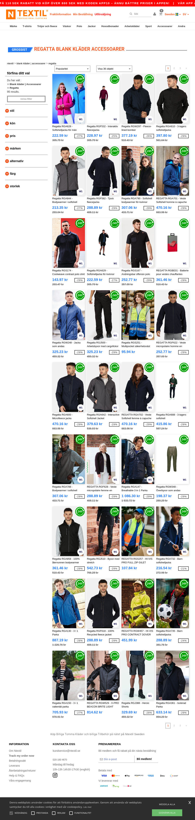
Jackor (92, 26)
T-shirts (27, 26)
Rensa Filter (26, 90)
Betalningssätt (17, 752)
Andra (181, 26)
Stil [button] (12, 102)
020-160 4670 (61, 750)
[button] (155, 14)
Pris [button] (12, 127)
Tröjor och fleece (47, 26)
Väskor (67, 26)
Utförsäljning (103, 14)
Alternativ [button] (16, 152)
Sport (148, 26)
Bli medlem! (144, 750)
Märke (13, 26)
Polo (79, 26)
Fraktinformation (60, 14)
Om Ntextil (15, 742)
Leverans (14, 757)
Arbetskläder (132, 26)
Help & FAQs (16, 767)
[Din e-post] (116, 750)
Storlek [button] (15, 177)
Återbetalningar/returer (22, 762)
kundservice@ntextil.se (66, 742)
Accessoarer (164, 26)
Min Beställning (83, 14)
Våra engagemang (20, 771)
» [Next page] (186, 59)
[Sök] (139, 14)
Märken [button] (15, 139)
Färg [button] (13, 165)
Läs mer (87, 807)
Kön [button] (12, 114)
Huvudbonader (110, 26)
